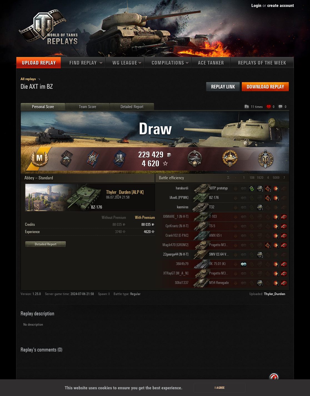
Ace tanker (211, 63)
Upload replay (39, 63)
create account (280, 5)
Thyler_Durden (274, 294)
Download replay (265, 87)
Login (256, 5)
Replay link (223, 87)
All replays (29, 79)
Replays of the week (262, 63)
